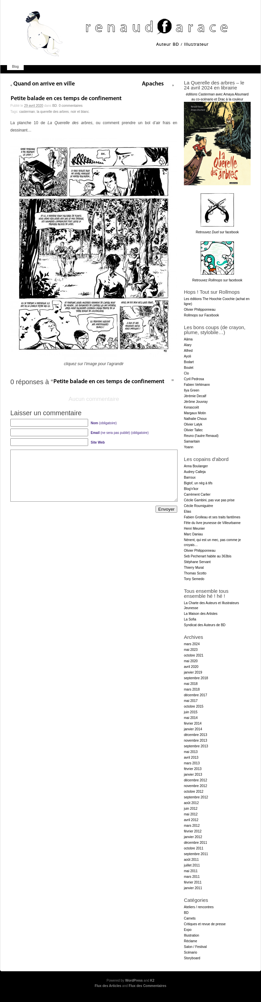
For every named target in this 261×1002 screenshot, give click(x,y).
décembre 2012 (195, 780)
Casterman (27, 111)
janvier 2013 (193, 774)
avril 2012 (191, 820)
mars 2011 (192, 877)
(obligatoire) (104, 423)
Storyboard (192, 958)
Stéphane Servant (197, 562)
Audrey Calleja (195, 472)
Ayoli (187, 356)
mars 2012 (192, 825)
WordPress (134, 980)
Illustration (191, 935)
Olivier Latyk (193, 424)
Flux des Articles (108, 986)
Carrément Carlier (197, 494)
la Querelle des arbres (53, 111)
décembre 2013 (195, 735)
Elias (187, 511)
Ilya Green (191, 390)
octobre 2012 (193, 791)
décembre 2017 (195, 695)
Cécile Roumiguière (198, 506)
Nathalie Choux (195, 419)
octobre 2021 (193, 655)
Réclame (190, 941)
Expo (188, 930)
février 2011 (193, 882)
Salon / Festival (195, 947)
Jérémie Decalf (195, 396)
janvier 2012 (193, 837)
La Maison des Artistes (201, 613)
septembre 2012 (196, 797)
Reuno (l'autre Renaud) (201, 436)
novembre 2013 (195, 740)
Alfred (188, 350)
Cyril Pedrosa (194, 379)
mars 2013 (192, 763)
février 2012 (193, 831)
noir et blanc (80, 111)
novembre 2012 (195, 786)
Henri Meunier (194, 528)
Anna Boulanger (196, 466)
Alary (188, 345)
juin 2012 (191, 808)
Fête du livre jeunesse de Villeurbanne (212, 523)
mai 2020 (191, 661)
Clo (186, 373)
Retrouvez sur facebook (217, 232)
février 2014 (193, 723)
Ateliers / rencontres (199, 907)
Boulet (188, 367)
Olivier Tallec (193, 430)
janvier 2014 (193, 729)
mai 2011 (191, 871)
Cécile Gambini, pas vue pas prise (209, 500)
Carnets (190, 918)
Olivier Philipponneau (200, 309)
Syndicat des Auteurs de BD (205, 625)
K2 (152, 980)
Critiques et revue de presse (205, 924)
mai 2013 (191, 752)
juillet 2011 (192, 865)
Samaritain (192, 441)
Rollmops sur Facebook (201, 315)
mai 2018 (191, 684)
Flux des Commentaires (148, 986)
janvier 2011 (193, 888)
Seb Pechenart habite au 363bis (207, 556)
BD (54, 105)
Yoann (188, 447)
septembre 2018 (196, 678)
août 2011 (191, 859)
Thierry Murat (194, 567)
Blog (15, 66)
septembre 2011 (196, 854)
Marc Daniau (193, 534)
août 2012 (191, 803)
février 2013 (193, 769)
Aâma (188, 339)
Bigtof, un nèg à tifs (198, 483)
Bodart (189, 362)
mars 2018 (192, 689)
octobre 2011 (193, 848)
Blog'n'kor (191, 489)
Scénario (190, 952)
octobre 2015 (193, 706)
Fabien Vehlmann (197, 385)
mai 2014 (191, 718)
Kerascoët (191, 407)
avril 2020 (191, 667)
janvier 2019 (193, 672)
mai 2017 (191, 701)
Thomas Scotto (195, 573)
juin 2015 (191, 712)
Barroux (190, 477)
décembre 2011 (195, 842)
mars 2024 (192, 644)
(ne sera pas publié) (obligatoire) (120, 433)
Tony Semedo (194, 579)
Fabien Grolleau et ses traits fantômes (212, 517)
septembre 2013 (196, 746)
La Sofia (190, 619)
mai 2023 (191, 650)
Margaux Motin (195, 413)
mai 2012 (191, 814)
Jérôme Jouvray (196, 402)
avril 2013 (191, 757)
